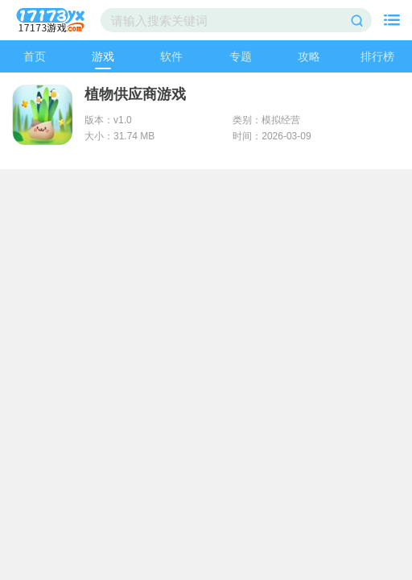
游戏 (103, 56)
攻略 (309, 56)
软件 (171, 56)
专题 (240, 56)
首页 (34, 56)
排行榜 (377, 56)
